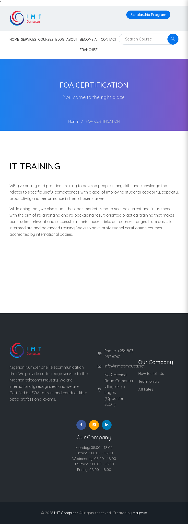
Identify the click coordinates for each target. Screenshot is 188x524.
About (72, 39)
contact (109, 39)
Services (28, 39)
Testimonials (148, 381)
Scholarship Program (148, 14)
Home (73, 121)
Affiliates (145, 389)
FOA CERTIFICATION (103, 121)
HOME (14, 39)
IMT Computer (66, 513)
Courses (45, 39)
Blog (59, 39)
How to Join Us (151, 373)
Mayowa (140, 513)
